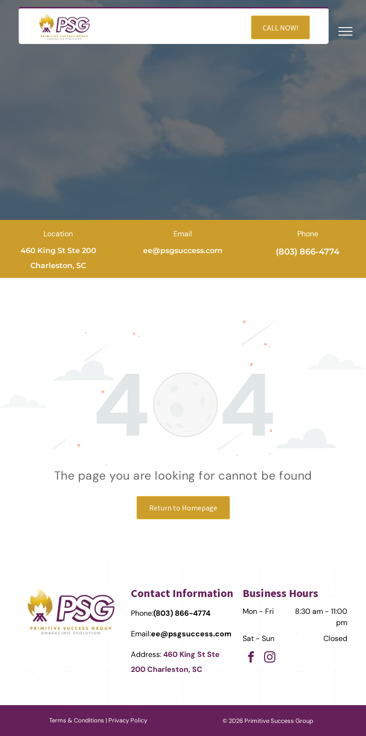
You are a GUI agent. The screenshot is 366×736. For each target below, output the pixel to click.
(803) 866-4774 (307, 252)
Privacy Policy (127, 720)
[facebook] (251, 658)
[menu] (345, 31)
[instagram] (269, 658)
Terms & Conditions (76, 720)
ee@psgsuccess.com (182, 250)
